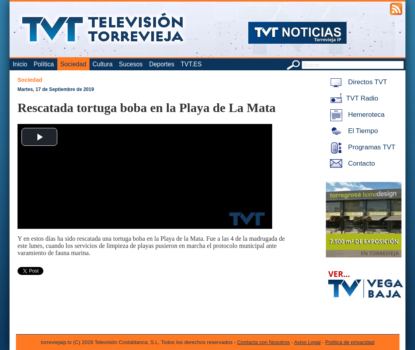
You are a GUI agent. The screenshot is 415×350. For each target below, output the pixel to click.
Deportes (161, 64)
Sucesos (131, 64)
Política (43, 64)
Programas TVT (361, 147)
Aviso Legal (307, 342)
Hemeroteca (356, 114)
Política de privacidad (350, 342)
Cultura (103, 64)
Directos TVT (357, 82)
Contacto (351, 163)
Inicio (20, 64)
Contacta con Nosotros (263, 342)
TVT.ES (191, 64)
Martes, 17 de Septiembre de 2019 (56, 89)
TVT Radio (352, 98)
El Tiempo (352, 131)
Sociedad (73, 64)
